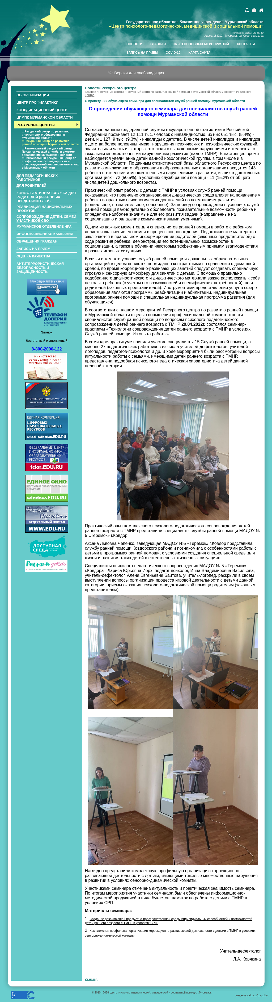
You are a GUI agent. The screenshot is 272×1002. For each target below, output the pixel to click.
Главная (90, 91)
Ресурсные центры (111, 91)
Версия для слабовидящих (136, 72)
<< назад (91, 979)
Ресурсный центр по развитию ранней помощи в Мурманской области (174, 91)
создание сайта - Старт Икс (252, 995)
